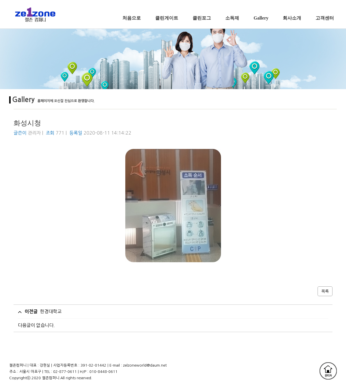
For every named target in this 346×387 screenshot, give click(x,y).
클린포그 (202, 18)
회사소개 (292, 18)
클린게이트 (166, 18)
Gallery (260, 18)
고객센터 (325, 18)
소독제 (232, 18)
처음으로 (131, 18)
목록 (325, 291)
